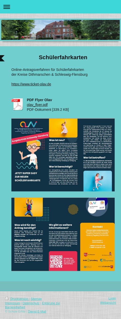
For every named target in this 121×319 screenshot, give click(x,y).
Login (112, 298)
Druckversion (17, 299)
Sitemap (36, 299)
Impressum (12, 303)
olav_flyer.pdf (37, 105)
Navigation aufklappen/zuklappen (60, 6)
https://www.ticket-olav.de (31, 84)
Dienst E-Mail (37, 311)
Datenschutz (31, 303)
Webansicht (108, 303)
